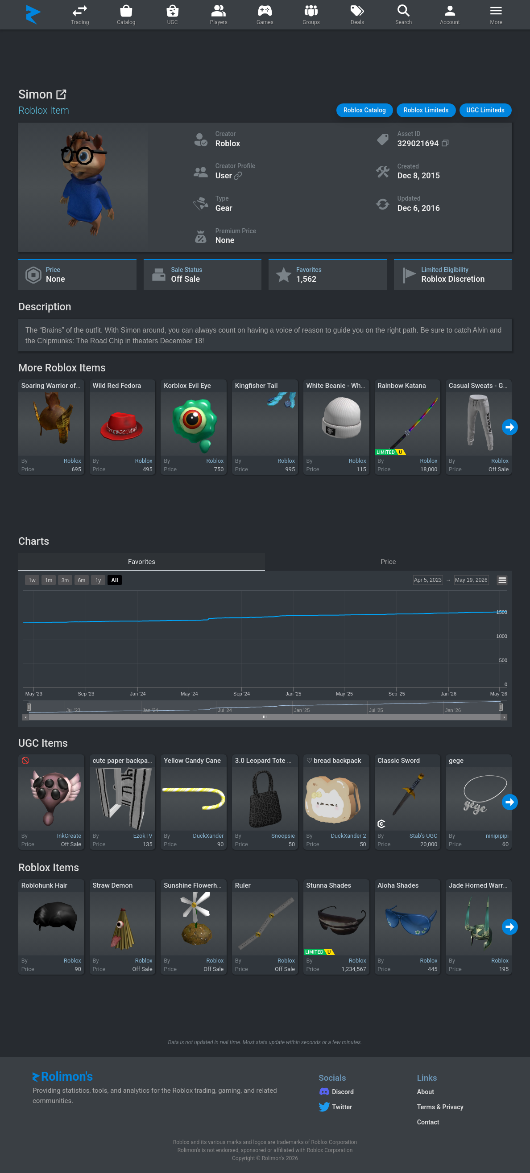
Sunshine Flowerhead (196, 885)
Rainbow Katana (401, 386)
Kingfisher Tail (256, 386)
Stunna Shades (329, 885)
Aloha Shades (397, 885)
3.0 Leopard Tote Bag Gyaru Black (285, 761)
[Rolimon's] (33, 15)
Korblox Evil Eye (187, 386)
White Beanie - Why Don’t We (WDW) (360, 386)
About (425, 1091)
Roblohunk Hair (44, 885)
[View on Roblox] (61, 94)
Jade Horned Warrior (480, 885)
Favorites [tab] (141, 562)
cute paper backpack (123, 761)
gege (456, 761)
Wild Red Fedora (116, 386)
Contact (428, 1122)
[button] (364, 110)
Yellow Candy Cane (192, 761)
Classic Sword (398, 761)
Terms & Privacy (440, 1107)
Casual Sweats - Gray (480, 386)
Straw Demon (112, 885)
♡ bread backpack (333, 761)
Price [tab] (388, 562)
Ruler (243, 885)
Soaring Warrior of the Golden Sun (72, 386)
